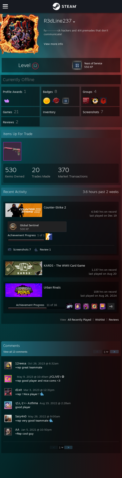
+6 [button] (111, 306)
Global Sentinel (29, 225)
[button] (28, 65)
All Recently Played (79, 319)
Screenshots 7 (22, 249)
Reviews (114, 319)
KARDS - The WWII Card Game (64, 265)
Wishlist (100, 319)
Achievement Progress (22, 235)
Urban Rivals (52, 287)
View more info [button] (53, 44)
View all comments (15, 351)
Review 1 (45, 249)
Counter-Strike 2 (55, 207)
